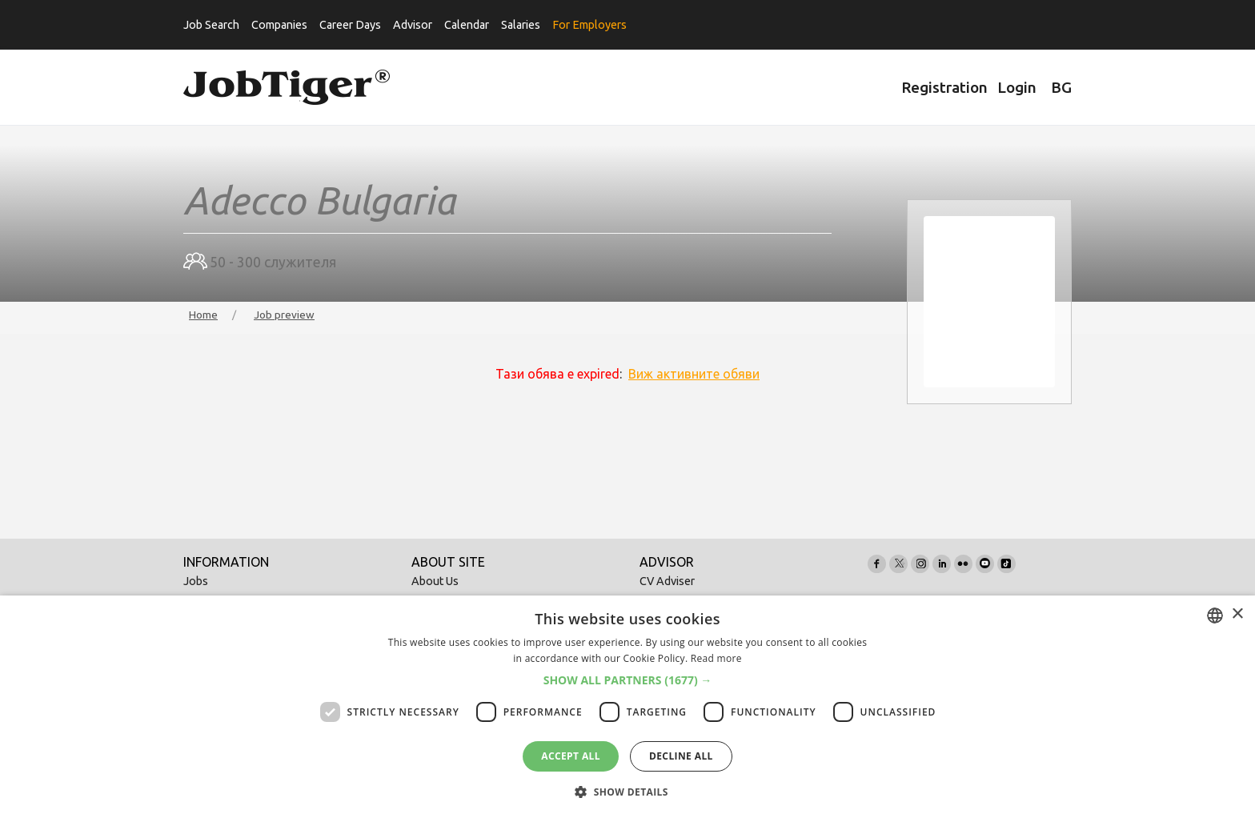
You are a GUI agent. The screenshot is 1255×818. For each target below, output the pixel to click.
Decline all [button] (681, 756)
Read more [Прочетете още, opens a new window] (716, 658)
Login (1016, 87)
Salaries (520, 24)
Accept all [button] (570, 756)
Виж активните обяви (694, 374)
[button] (627, 680)
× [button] (1237, 614)
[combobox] (1215, 615)
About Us (435, 581)
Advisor (412, 24)
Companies (279, 24)
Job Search (211, 24)
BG (1061, 87)
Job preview (284, 314)
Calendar (466, 24)
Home (203, 314)
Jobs (195, 581)
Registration (944, 87)
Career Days (350, 24)
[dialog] (627, 706)
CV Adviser (667, 581)
